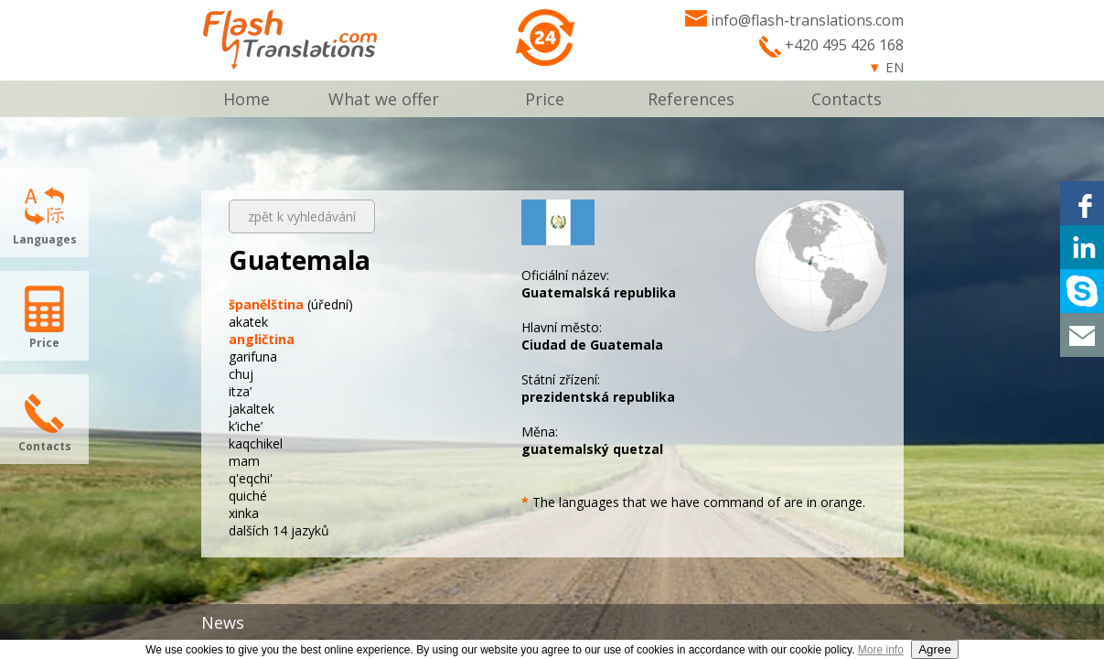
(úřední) (291, 304)
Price (544, 99)
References (691, 99)
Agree (934, 649)
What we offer (383, 99)
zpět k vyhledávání (302, 216)
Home (246, 99)
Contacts (846, 99)
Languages (45, 239)
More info (881, 649)
